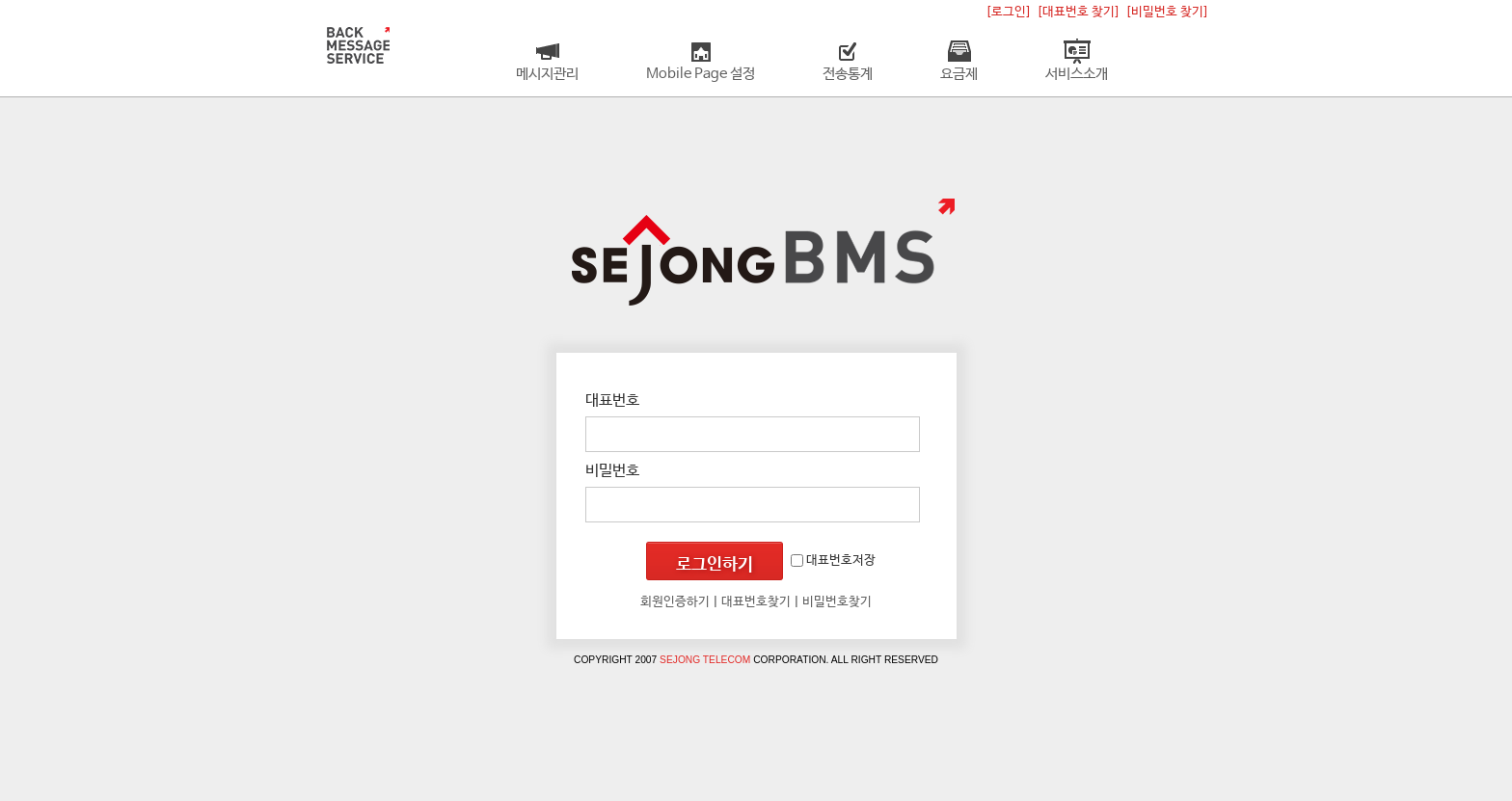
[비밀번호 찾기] (1167, 12)
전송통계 (848, 74)
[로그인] (1009, 12)
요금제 (959, 74)
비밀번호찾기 (837, 602)
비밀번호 (612, 471)
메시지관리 (547, 74)
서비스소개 (1076, 74)
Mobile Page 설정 (700, 74)
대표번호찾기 (756, 602)
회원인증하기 (675, 602)
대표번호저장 (833, 560)
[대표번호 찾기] (1078, 12)
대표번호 (612, 400)
